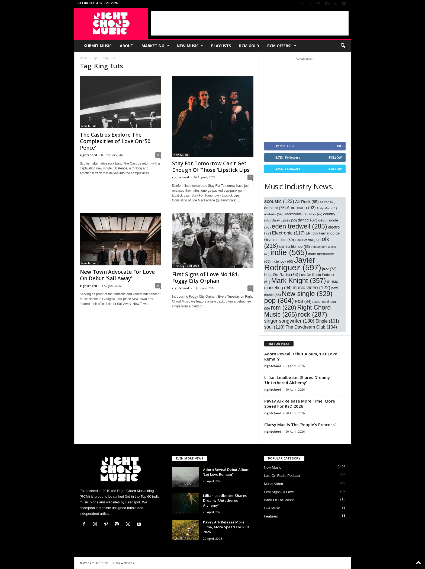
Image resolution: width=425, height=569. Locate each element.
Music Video (273, 484)
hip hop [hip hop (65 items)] (300, 247)
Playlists (221, 45)
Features (271, 516)
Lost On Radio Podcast (282, 476)
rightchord (88, 155)
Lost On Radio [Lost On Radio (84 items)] (281, 274)
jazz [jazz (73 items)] (329, 269)
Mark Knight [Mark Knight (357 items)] (298, 280)
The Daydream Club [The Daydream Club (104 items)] (311, 326)
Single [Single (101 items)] (327, 321)
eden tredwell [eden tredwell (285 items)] (299, 226)
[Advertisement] (250, 23)
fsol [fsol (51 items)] (284, 246)
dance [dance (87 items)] (307, 220)
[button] (343, 46)
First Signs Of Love (186, 266)
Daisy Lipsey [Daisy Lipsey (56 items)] (284, 220)
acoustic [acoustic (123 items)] (279, 201)
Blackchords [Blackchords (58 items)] (296, 214)
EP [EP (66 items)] (312, 233)
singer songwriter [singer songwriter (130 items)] (289, 321)
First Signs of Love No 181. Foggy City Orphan (205, 277)
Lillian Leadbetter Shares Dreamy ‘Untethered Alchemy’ (297, 380)
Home (83, 58)
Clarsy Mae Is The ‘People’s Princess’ (300, 424)
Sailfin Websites (122, 563)
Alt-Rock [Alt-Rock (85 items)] (307, 202)
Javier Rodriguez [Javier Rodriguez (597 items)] (292, 263)
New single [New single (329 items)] (307, 293)
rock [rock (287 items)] (312, 314)
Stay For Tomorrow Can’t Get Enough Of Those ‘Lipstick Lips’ (211, 166)
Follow (335, 157)
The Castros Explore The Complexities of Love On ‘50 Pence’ (115, 141)
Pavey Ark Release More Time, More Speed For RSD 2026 (299, 403)
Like (339, 146)
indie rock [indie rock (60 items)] (282, 261)
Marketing (155, 46)
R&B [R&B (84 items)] (303, 301)
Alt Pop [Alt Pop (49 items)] (327, 202)
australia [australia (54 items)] (273, 214)
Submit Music (98, 45)
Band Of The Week (279, 500)
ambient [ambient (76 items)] (275, 208)
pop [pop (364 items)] (279, 300)
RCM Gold (249, 45)
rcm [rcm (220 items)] (283, 307)
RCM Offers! (281, 46)
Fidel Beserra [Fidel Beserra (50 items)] (307, 240)
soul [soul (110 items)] (274, 327)
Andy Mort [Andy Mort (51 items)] (327, 208)
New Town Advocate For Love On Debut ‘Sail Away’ (117, 275)
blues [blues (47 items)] (315, 214)
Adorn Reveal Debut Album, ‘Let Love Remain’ (300, 356)
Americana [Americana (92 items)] (301, 207)
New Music (190, 46)
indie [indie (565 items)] (288, 252)
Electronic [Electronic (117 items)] (288, 233)
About (126, 45)
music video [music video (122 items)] (311, 287)
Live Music (272, 508)
